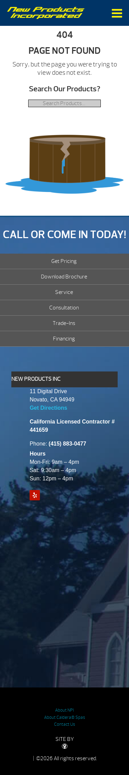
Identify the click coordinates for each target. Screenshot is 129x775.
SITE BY (64, 742)
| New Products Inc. (46, 13)
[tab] (64, 379)
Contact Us (64, 724)
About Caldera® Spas (64, 717)
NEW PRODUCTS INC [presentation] (36, 379)
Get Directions (48, 408)
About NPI (64, 710)
